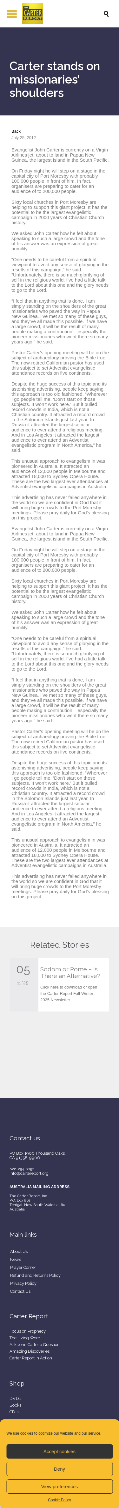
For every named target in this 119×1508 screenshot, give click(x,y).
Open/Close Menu (12, 13)
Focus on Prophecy (28, 1331)
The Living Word (25, 1337)
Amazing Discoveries (30, 1351)
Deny (59, 1469)
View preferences (59, 1486)
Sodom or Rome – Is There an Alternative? (70, 972)
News (15, 1259)
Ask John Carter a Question (35, 1344)
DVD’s (16, 1398)
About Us (19, 1251)
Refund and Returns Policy (35, 1275)
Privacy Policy (23, 1283)
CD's (14, 1411)
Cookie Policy (59, 1500)
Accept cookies (59, 1451)
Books (16, 1405)
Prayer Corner (23, 1267)
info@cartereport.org (29, 1173)
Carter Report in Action (31, 1358)
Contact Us (20, 1291)
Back (16, 131)
